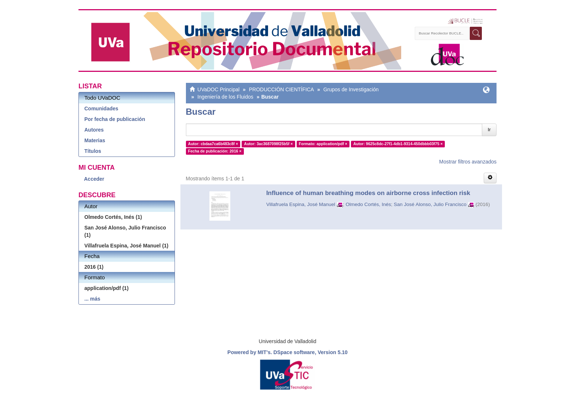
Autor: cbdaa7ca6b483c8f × (213, 143)
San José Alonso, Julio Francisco (430, 204)
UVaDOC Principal (218, 89)
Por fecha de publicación (114, 119)
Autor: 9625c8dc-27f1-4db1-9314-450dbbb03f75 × (398, 143)
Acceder (94, 179)
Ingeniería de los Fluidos (225, 97)
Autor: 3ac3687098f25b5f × (268, 143)
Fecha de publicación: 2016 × (215, 151)
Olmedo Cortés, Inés (368, 204)
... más (92, 299)
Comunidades (101, 108)
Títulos (92, 151)
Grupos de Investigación (351, 89)
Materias (94, 140)
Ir (489, 129)
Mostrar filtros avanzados (468, 162)
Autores (94, 130)
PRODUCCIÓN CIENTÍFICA (281, 89)
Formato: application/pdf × (323, 143)
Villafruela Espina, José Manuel (300, 204)
